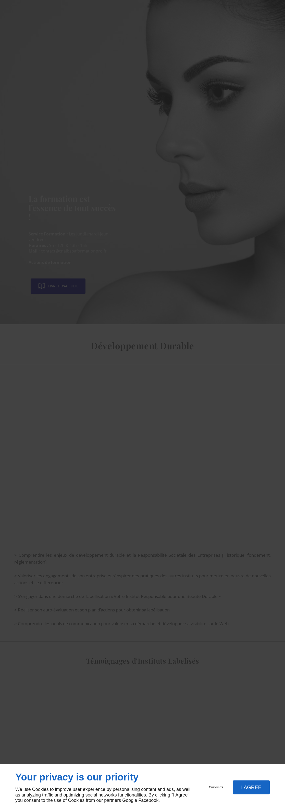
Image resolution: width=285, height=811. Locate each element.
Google (129, 800)
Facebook (148, 800)
